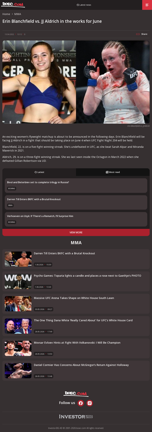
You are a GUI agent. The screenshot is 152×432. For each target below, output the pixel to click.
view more (76, 232)
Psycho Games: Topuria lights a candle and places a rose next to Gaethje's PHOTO (87, 275)
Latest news (85, 4)
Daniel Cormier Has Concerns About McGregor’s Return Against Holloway (81, 365)
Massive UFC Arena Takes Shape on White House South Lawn (74, 298)
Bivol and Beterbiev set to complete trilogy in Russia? (38, 182)
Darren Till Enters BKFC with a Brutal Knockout (34, 199)
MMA (10, 205)
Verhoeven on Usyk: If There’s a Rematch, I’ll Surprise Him (40, 216)
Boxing (11, 188)
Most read (113, 172)
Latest (39, 172)
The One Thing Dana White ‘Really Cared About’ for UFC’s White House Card (83, 320)
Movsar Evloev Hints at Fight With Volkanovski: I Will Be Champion (77, 342)
